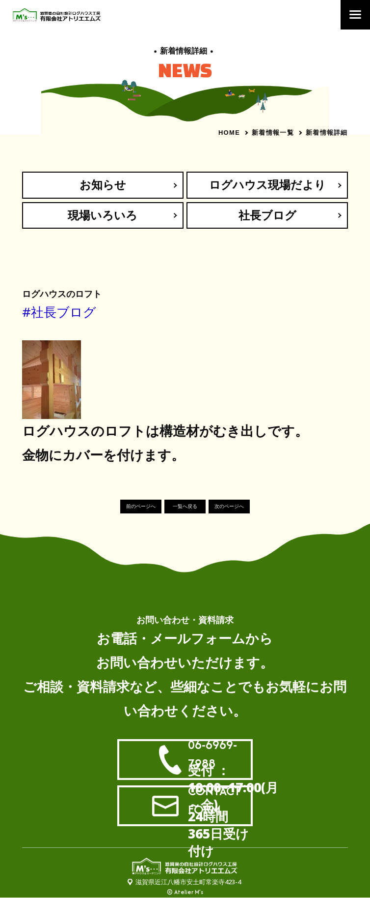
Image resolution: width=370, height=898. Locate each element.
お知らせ (102, 185)
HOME (229, 132)
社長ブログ (267, 215)
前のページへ (141, 507)
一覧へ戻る (185, 507)
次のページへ (229, 507)
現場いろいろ (102, 215)
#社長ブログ (59, 312)
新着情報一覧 (273, 132)
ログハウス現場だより (267, 185)
